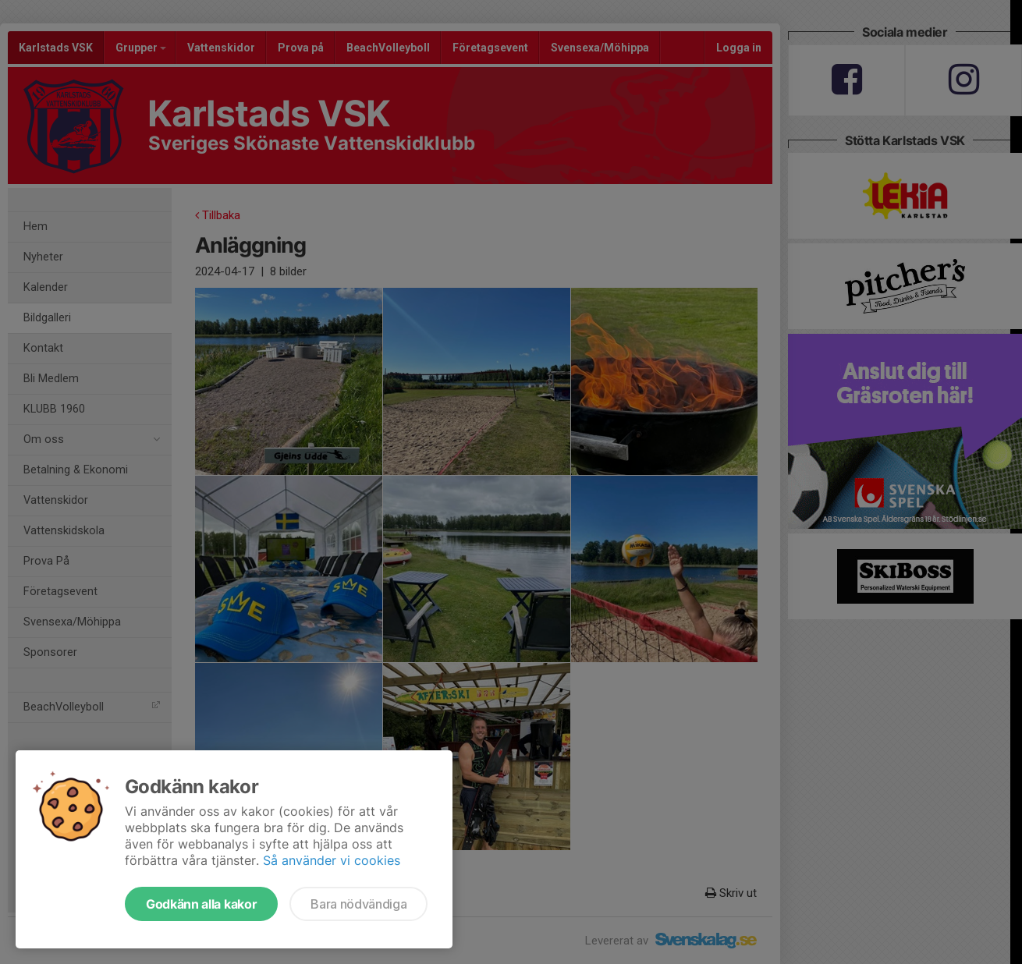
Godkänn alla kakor (201, 904)
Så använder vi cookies (331, 860)
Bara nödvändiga (358, 904)
